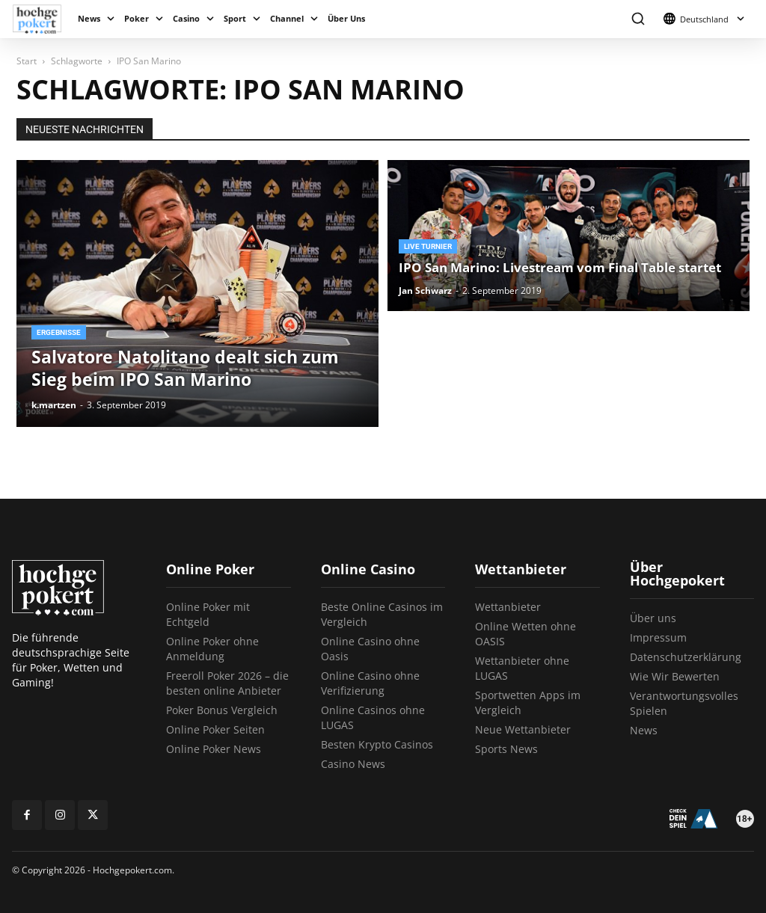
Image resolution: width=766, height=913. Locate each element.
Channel (287, 18)
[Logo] (42, 19)
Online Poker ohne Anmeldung (212, 648)
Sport (235, 18)
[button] (638, 19)
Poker (136, 18)
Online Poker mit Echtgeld (208, 614)
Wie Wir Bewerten (675, 676)
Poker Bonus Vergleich (222, 710)
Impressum (658, 637)
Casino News (353, 764)
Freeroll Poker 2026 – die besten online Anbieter (227, 683)
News (89, 18)
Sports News (506, 749)
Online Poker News (213, 749)
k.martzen (53, 405)
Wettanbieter (508, 607)
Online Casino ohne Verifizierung (370, 683)
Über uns (653, 618)
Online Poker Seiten (215, 729)
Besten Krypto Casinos (377, 744)
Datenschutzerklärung (685, 657)
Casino (186, 18)
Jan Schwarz (425, 290)
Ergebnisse (59, 332)
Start (26, 61)
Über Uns (346, 18)
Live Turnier (428, 246)
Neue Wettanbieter (523, 729)
